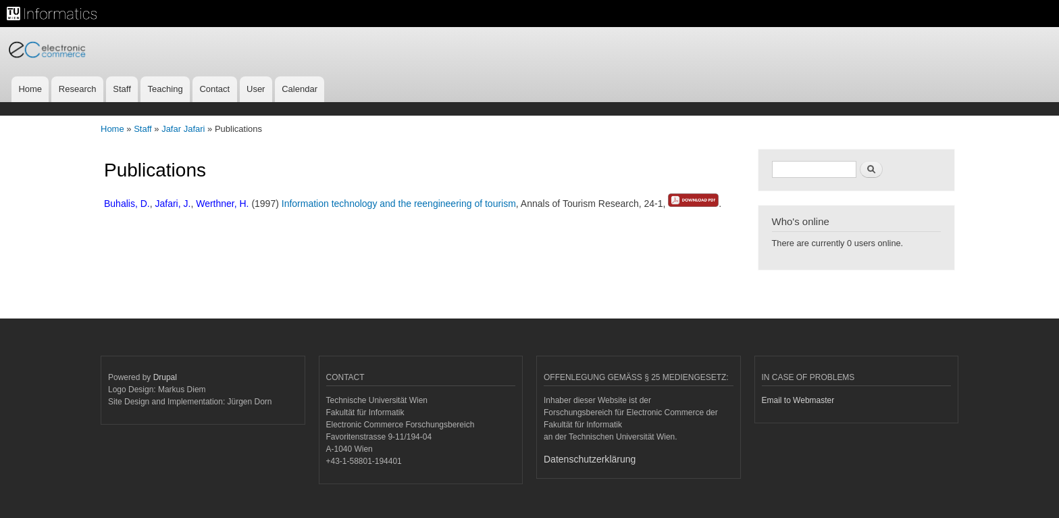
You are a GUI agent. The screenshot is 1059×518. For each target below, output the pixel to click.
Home (30, 89)
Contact (214, 89)
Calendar (299, 89)
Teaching (165, 89)
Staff (122, 89)
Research (78, 89)
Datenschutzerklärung (590, 459)
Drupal (165, 377)
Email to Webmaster (798, 400)
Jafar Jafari (183, 129)
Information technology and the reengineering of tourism (399, 203)
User (256, 89)
